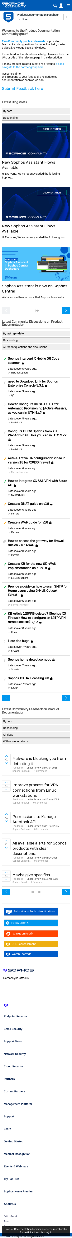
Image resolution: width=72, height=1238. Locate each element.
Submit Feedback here (22, 88)
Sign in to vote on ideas (6, 756)
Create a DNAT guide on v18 (28, 504)
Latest (22, 368)
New (67, 17)
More (24, 19)
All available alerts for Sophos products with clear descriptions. (39, 848)
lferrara (15, 513)
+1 (37, 622)
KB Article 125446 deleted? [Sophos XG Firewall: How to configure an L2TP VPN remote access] (37, 617)
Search (55, 5)
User (61, 5)
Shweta (15, 650)
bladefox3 (16, 422)
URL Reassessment (21, 944)
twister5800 (18, 495)
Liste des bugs (18, 641)
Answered (5, 359)
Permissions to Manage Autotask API (34, 819)
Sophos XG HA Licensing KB (28, 678)
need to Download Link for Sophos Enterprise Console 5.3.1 (33, 383)
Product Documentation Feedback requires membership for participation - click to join (36, 1230)
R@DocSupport (19, 372)
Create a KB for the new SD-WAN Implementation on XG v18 (32, 566)
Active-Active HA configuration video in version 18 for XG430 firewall (36, 460)
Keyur (14, 632)
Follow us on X (17, 923)
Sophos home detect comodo (29, 659)
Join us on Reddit (19, 933)
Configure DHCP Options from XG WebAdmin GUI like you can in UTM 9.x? (37, 433)
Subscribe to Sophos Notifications (30, 912)
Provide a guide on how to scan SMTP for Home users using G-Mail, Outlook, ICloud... (38, 590)
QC (12, 395)
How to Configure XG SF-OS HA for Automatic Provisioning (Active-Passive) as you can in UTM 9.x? (37, 408)
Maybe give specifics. (31, 874)
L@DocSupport (19, 577)
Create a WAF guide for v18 (28, 522)
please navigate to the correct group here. (33, 65)
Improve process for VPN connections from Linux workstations (35, 790)
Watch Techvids (18, 954)
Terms (6, 1221)
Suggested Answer (5, 458)
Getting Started (10, 1216)
